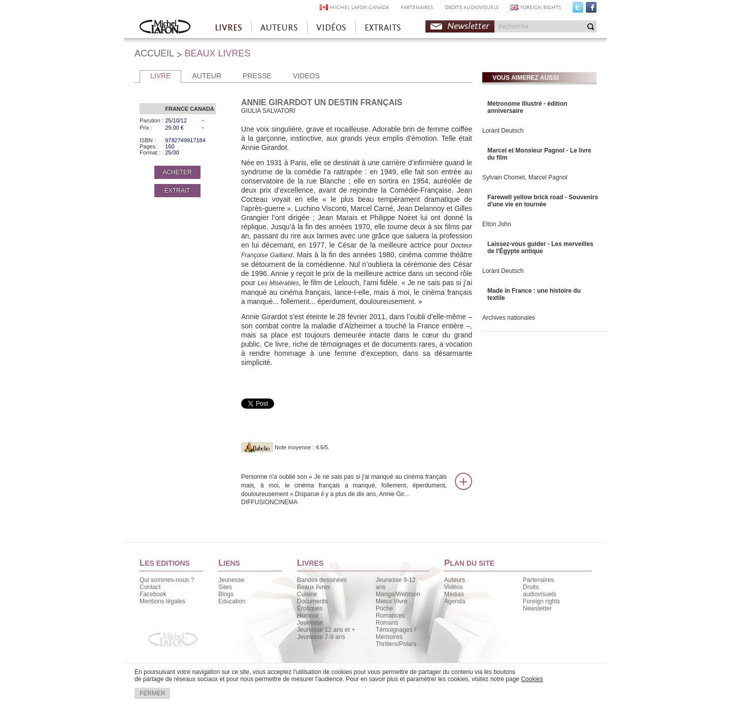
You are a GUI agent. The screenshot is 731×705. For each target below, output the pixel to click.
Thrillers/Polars (396, 644)
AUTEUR (206, 76)
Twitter (578, 9)
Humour (308, 615)
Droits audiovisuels (539, 591)
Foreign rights (541, 601)
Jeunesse (231, 580)
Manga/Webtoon (398, 594)
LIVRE (160, 76)
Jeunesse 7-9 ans (321, 636)
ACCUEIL (154, 53)
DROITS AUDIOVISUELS (472, 7)
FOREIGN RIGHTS (540, 7)
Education (231, 601)
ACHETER (176, 172)
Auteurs (454, 580)
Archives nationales (508, 317)
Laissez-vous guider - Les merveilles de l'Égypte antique (540, 247)
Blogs (226, 594)
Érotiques (310, 608)
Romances (390, 615)
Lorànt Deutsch (502, 130)
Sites (225, 587)
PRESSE (257, 76)
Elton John (496, 224)
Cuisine (307, 594)
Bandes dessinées (322, 580)
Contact (150, 587)
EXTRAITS (382, 27)
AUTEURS (279, 27)
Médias (454, 594)
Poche (384, 608)
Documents (312, 601)
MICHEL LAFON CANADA (359, 7)
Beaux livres (313, 587)
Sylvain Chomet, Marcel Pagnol (524, 177)
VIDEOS (306, 76)
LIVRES (228, 27)
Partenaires (538, 580)
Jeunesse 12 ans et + (326, 629)
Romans (387, 622)
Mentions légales (162, 601)
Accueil (165, 28)
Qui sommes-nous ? (167, 580)
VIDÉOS (331, 27)
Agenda (454, 601)
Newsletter (468, 26)
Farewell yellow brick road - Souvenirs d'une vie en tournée (542, 201)
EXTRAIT (177, 190)
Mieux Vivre (391, 601)
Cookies (532, 679)
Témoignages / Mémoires (396, 633)
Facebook (591, 9)
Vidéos (453, 587)
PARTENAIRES (417, 7)
